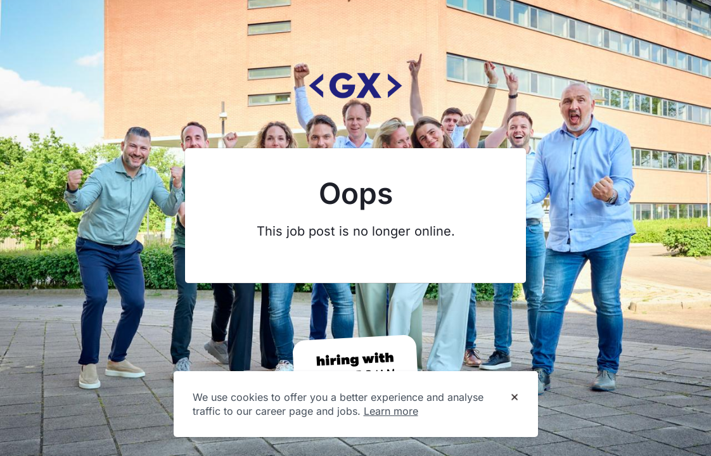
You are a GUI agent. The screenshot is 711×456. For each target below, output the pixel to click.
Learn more (391, 411)
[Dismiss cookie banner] (514, 398)
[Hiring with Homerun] (355, 368)
